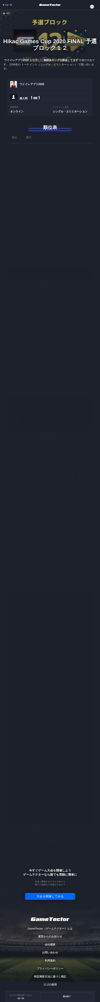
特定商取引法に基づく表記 (50, 976)
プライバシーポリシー (50, 968)
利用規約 (50, 960)
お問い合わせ (50, 952)
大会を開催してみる (50, 896)
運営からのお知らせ (50, 936)
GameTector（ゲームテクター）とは (50, 928)
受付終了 (67, 996)
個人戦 (30, 97)
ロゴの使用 (50, 984)
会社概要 (50, 944)
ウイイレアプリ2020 (32, 84)
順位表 (50, 127)
